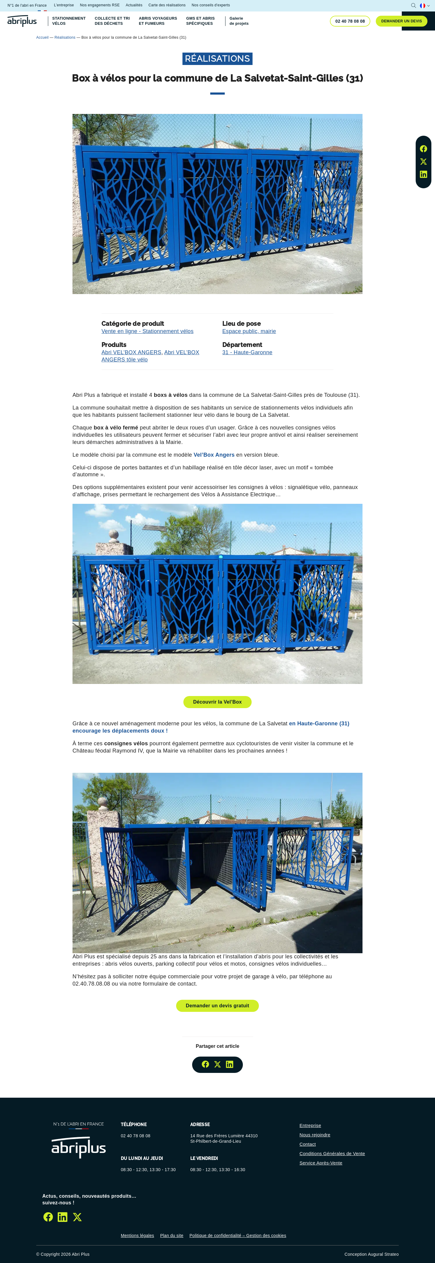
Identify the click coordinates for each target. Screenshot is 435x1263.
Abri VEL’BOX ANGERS (131, 352)
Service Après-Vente (321, 1162)
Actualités (134, 5)
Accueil (42, 37)
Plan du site (171, 1235)
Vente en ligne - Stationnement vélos (148, 331)
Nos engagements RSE (100, 5)
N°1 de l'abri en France (27, 5)
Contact (308, 1144)
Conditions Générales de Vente (332, 1153)
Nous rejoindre (315, 1134)
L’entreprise (64, 5)
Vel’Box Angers (215, 455)
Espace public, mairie (249, 331)
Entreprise (310, 1125)
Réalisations (65, 37)
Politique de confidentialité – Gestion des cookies (237, 1235)
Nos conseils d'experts (211, 5)
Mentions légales (137, 1235)
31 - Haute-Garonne (247, 352)
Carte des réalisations (166, 5)
